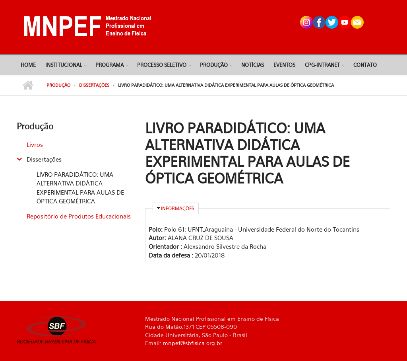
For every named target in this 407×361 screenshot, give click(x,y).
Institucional (63, 65)
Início (28, 86)
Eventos (284, 65)
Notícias (252, 65)
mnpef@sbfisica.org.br (192, 343)
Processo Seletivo (161, 65)
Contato (365, 65)
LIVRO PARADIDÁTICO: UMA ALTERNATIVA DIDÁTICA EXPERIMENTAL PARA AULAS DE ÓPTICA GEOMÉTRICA (80, 188)
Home (28, 65)
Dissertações (94, 85)
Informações (177, 208)
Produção (214, 65)
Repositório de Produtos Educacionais (79, 216)
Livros (35, 144)
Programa (109, 65)
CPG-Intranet (322, 65)
